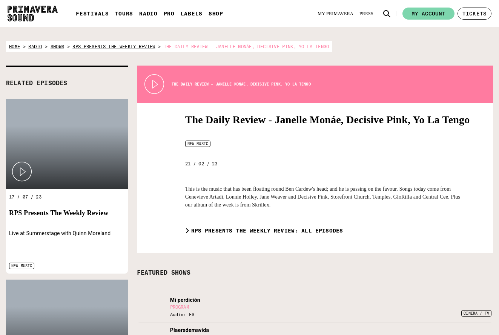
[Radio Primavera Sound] (102, 295)
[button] (387, 14)
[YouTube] (391, 306)
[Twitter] (354, 306)
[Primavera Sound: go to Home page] (33, 14)
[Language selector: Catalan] (387, 287)
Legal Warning (446, 306)
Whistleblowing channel (456, 325)
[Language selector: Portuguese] (402, 287)
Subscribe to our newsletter (273, 291)
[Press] (366, 13)
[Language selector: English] (371, 287)
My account (428, 13)
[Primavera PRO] (125, 291)
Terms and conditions (454, 315)
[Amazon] (404, 306)
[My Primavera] (335, 13)
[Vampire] (194, 291)
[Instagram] (379, 306)
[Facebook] (367, 306)
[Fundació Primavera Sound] (155, 300)
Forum (438, 287)
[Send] (324, 311)
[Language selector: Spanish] (357, 287)
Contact (440, 296)
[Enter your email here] (287, 311)
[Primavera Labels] (133, 291)
